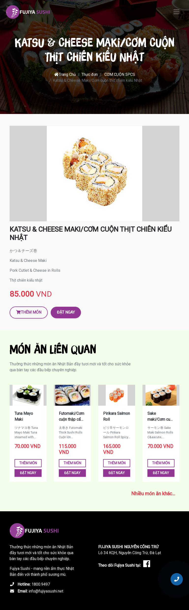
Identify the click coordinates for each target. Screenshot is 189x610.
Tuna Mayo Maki (24, 416)
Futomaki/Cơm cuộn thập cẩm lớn (71, 416)
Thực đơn (89, 74)
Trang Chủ (65, 74)
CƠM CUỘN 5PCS (119, 74)
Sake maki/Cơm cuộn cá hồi (160, 416)
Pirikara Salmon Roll (116, 416)
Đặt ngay (66, 312)
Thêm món (28, 312)
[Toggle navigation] (176, 11)
